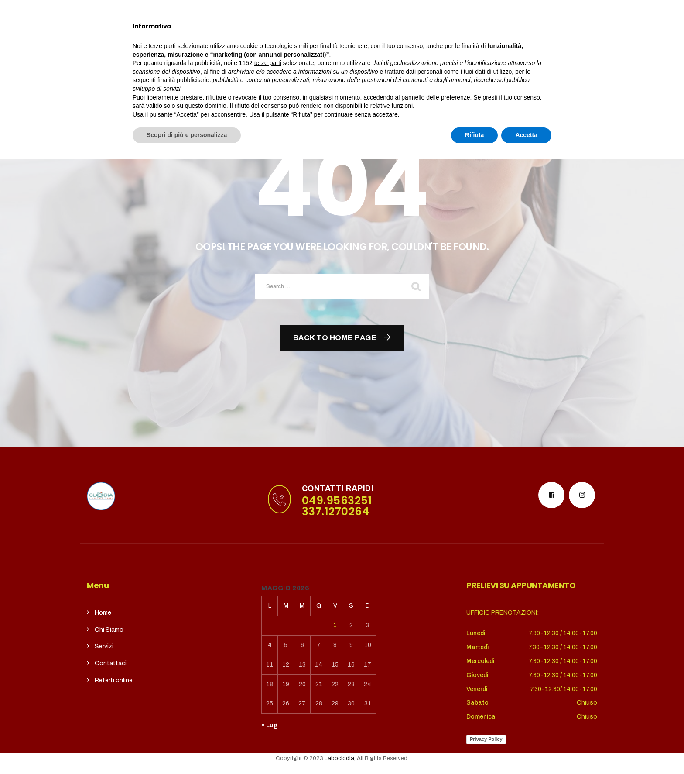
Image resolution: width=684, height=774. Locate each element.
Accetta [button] (526, 749)
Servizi (263, 42)
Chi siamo (211, 42)
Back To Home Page (335, 338)
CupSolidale (318, 42)
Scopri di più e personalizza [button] (187, 749)
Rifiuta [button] (474, 749)
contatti (370, 42)
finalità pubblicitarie (183, 694)
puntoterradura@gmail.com (151, 10)
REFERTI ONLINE (425, 42)
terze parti (267, 677)
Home (168, 42)
